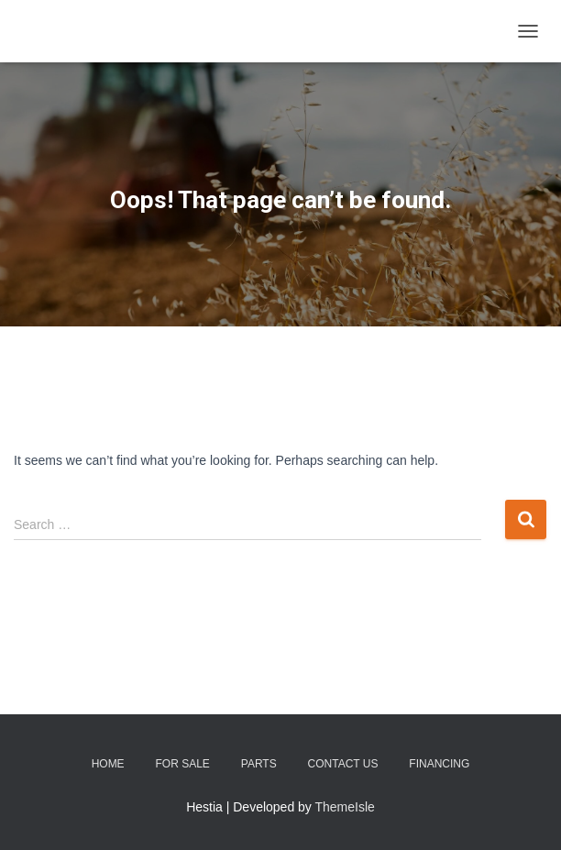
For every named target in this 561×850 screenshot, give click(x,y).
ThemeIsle (345, 807)
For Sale (183, 763)
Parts (259, 763)
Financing (439, 763)
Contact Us (343, 763)
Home (108, 763)
